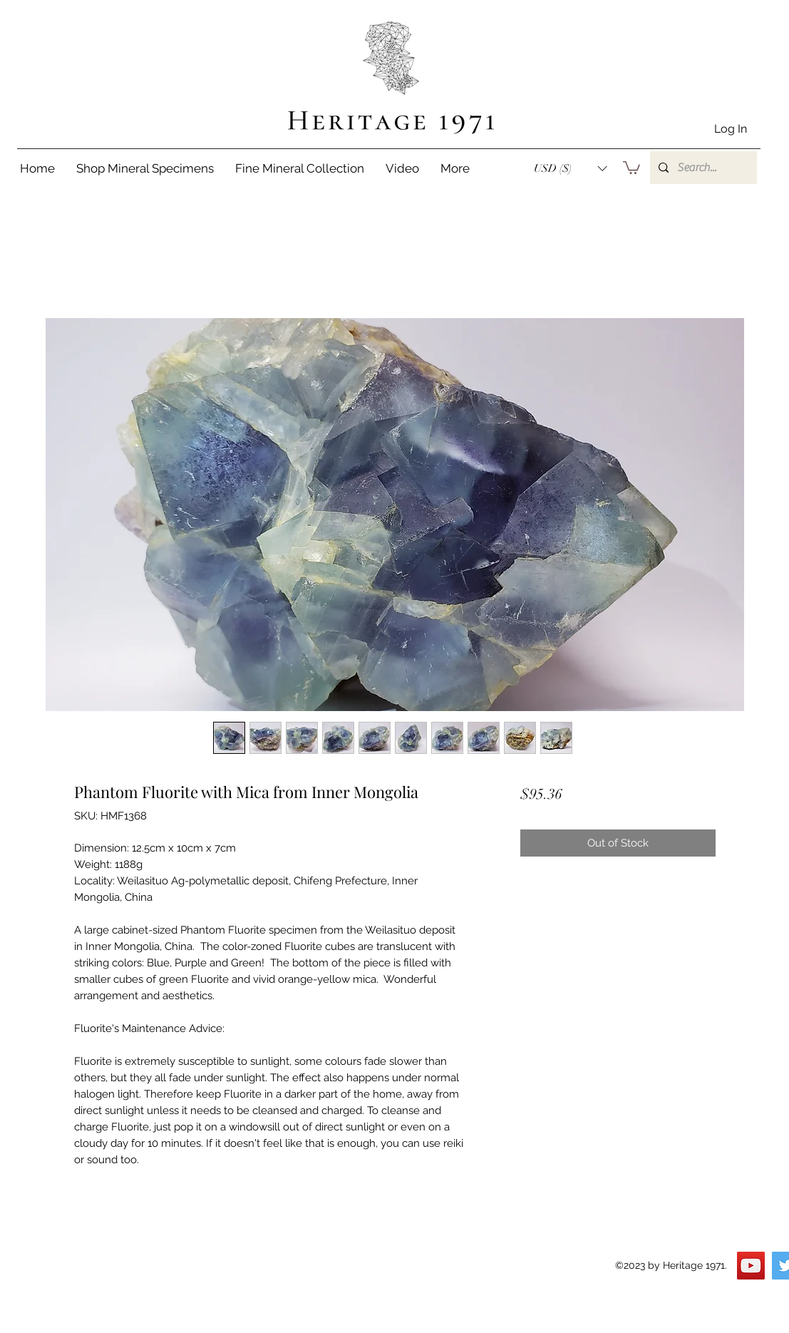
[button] (571, 168)
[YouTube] (751, 1266)
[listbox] (571, 168)
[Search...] (702, 167)
